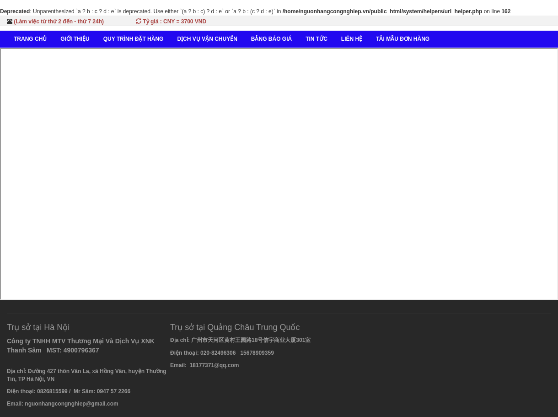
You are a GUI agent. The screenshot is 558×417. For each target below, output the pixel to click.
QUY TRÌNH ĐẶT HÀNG (133, 39)
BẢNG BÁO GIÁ (271, 39)
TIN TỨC (316, 39)
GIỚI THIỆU (74, 39)
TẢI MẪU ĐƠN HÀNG (402, 39)
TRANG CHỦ (30, 39)
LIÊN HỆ (351, 39)
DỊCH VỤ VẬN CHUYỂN (207, 39)
